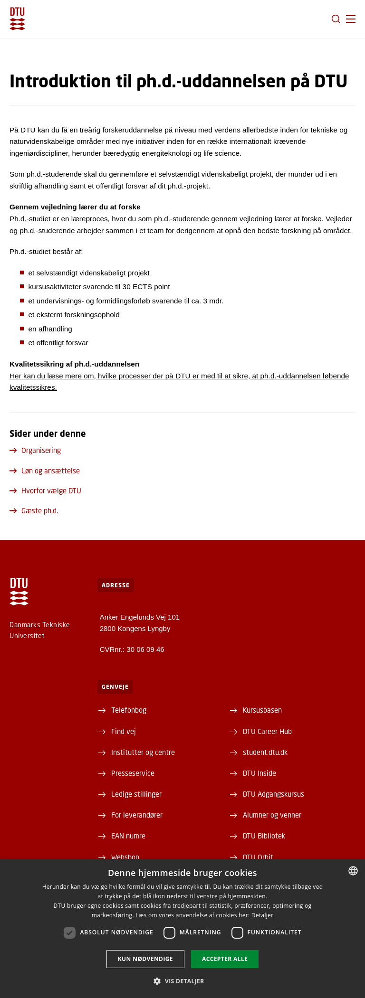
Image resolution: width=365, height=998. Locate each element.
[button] (350, 19)
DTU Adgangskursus (273, 794)
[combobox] (353, 871)
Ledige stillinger (136, 794)
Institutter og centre (143, 752)
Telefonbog (128, 710)
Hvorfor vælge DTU (45, 490)
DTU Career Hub (267, 731)
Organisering (35, 450)
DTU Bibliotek (264, 835)
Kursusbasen (262, 710)
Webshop (125, 857)
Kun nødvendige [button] (145, 959)
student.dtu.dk (265, 752)
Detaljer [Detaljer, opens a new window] (262, 915)
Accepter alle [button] (225, 959)
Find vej (123, 731)
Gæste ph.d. (34, 510)
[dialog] (182, 928)
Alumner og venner (272, 814)
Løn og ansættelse (45, 470)
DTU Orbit (258, 857)
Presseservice (132, 773)
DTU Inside (259, 773)
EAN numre (128, 835)
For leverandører (137, 814)
